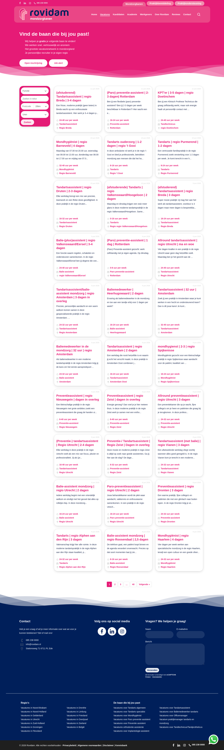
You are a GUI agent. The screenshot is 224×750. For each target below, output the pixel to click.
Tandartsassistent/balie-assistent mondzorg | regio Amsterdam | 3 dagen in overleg (75, 295)
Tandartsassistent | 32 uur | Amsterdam (177, 291)
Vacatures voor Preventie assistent (129, 723)
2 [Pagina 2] (115, 584)
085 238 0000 (32, 640)
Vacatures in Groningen (32, 727)
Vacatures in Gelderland (32, 715)
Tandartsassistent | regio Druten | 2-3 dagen (73, 189)
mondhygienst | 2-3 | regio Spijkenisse (176, 348)
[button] (33, 63)
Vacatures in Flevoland (31, 731)
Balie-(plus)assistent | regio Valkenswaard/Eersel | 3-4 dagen (75, 244)
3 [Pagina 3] (120, 584)
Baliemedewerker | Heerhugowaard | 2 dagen (125, 291)
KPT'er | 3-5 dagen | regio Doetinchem (175, 94)
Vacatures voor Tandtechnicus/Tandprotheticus (180, 727)
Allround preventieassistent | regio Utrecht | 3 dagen (178, 397)
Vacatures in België (76, 727)
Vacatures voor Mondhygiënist (127, 715)
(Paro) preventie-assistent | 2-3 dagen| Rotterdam (128, 94)
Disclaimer (108, 745)
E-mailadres (190, 633)
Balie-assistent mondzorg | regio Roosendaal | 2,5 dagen (127, 537)
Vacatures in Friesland (77, 715)
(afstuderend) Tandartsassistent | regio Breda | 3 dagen (175, 191)
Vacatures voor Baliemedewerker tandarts (178, 711)
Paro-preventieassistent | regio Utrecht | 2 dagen (125, 488)
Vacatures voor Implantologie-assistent (131, 731)
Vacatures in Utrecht (30, 719)
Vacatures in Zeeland (76, 723)
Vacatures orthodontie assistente (128, 727)
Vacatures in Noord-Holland (33, 711)
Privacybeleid (69, 745)
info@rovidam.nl (33, 644)
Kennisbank (121, 745)
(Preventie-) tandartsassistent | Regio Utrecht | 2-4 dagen (77, 443)
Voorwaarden (157, 677)
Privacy (148, 677)
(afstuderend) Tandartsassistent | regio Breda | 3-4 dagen (73, 96)
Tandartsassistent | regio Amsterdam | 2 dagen (124, 348)
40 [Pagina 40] (133, 584)
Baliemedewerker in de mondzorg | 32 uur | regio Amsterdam (74, 350)
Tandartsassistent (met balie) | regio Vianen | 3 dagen (179, 443)
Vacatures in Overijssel (77, 719)
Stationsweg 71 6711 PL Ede (39, 648)
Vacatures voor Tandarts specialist (129, 711)
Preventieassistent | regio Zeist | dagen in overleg (125, 397)
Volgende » (144, 584)
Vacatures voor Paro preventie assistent (131, 719)
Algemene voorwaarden (89, 745)
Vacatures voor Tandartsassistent (174, 708)
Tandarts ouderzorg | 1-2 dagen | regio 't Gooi (124, 143)
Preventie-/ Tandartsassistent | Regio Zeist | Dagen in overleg (128, 443)
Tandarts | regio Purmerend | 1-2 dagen (178, 143)
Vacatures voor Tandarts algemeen (129, 708)
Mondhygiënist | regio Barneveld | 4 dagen (71, 143)
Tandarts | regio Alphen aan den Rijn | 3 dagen (75, 537)
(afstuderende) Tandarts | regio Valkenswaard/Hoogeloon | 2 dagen (127, 193)
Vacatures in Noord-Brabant (34, 708)
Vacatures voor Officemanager (173, 715)
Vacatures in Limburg (76, 711)
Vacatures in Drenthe (76, 708)
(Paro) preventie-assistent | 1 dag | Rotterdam (127, 242)
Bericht (175, 653)
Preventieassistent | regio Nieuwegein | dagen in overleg (77, 397)
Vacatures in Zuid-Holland (33, 723)
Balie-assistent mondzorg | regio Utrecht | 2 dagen (75, 488)
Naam (159, 633)
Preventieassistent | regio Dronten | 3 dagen (176, 488)
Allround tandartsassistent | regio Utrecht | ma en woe (177, 242)
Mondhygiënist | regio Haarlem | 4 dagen (173, 537)
